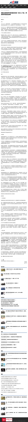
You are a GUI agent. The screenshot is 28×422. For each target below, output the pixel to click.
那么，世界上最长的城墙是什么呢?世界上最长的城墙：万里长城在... (16, 403)
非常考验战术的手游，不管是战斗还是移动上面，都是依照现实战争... (16, 397)
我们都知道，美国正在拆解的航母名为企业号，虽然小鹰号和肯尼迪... (16, 327)
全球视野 (6, 7)
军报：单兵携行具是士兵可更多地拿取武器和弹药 (9, 334)
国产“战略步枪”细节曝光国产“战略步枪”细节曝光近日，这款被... (16, 310)
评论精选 (17, 5)
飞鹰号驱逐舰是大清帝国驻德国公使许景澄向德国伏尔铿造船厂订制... (16, 322)
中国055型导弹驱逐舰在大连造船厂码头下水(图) (8, 378)
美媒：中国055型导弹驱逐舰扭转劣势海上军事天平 (9, 381)
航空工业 (25, 5)
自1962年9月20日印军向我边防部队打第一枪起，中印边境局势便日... (16, 359)
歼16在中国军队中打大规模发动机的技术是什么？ (9, 392)
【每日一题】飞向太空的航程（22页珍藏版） (8, 390)
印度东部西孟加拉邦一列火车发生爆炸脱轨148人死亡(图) (10, 342)
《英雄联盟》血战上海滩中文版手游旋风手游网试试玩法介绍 (10, 383)
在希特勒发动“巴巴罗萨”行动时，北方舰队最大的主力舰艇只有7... (16, 316)
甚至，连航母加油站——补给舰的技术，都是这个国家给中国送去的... (16, 408)
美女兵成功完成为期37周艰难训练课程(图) (8, 301)
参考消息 (14, 7)
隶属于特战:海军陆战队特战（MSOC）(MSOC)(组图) (14, 292)
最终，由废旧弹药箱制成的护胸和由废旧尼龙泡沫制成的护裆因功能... (16, 354)
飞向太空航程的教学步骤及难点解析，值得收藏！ (9, 385)
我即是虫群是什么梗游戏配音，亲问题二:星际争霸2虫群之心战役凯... (16, 369)
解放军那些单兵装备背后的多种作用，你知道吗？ (9, 347)
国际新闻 (9, 5)
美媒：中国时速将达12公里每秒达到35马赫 (13, 287)
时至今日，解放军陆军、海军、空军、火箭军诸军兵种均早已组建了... (16, 413)
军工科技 (21, 5)
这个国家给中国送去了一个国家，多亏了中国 (11, 278)
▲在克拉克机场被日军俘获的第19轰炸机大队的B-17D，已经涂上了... (16, 364)
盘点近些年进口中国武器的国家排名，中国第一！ (9, 344)
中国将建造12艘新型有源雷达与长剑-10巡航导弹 (9, 376)
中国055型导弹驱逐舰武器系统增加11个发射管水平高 (9, 380)
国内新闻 (13, 5)
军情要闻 (5, 5)
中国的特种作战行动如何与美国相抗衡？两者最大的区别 (10, 305)
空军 (15, 23)
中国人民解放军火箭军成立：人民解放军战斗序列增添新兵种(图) (11, 336)
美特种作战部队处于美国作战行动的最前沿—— (8, 299)
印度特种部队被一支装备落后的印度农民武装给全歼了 (9, 339)
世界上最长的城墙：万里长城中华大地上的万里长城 (12, 273)
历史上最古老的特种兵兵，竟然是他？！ (12, 283)
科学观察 (10, 7)
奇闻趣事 (2, 7)
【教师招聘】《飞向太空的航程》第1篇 (7, 386)
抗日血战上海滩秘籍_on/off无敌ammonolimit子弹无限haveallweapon (12, 388)
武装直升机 (8, 63)
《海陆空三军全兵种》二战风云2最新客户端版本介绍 (14, 269)
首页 (1, 5)
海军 (1, 19)
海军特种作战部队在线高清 (8, 256)
